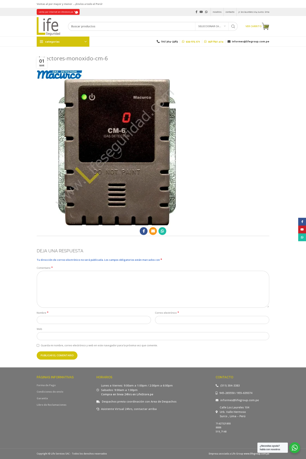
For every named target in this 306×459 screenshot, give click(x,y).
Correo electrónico (167, 313)
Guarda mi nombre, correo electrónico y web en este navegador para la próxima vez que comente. (99, 345)
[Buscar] (153, 26)
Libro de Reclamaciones (51, 404)
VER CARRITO (257, 26)
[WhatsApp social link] (206, 11)
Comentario (45, 268)
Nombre (43, 313)
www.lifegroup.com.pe (256, 453)
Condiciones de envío (50, 391)
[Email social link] (153, 231)
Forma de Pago (46, 385)
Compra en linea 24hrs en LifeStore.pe (127, 394)
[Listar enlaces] (243, 385)
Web (39, 329)
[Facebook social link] (196, 11)
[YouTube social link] (201, 11)
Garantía (42, 398)
